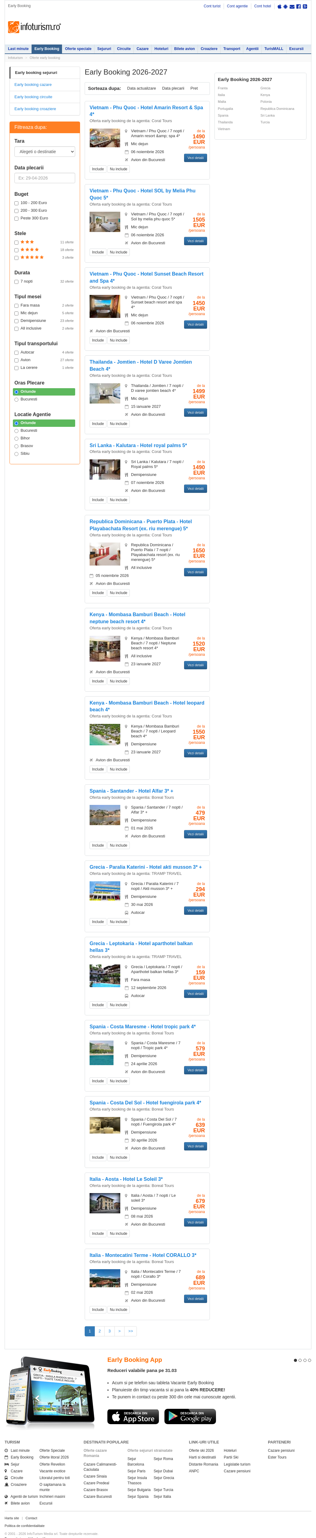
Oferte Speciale (52, 1439)
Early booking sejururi (36, 72)
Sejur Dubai (163, 1460)
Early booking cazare (33, 84)
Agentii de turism (21, 1485)
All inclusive (44, 328)
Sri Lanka (267, 115)
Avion (44, 360)
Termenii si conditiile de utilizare (28, 1527)
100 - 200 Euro (30, 202)
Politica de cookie (18, 1532)
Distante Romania (203, 1453)
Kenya (265, 95)
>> (130, 1331)
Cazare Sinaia (95, 1465)
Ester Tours (277, 1446)
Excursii (296, 49)
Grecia (265, 88)
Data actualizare (141, 88)
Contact (31, 1507)
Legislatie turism (237, 1453)
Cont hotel (262, 6)
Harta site (12, 1507)
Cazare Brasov (96, 1479)
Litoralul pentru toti (55, 1467)
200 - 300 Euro (30, 210)
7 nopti (44, 281)
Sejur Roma (163, 1448)
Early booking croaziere (35, 108)
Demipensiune (44, 320)
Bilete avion (184, 49)
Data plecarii (173, 88)
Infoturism (34, 27)
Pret (194, 88)
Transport (231, 49)
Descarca (133, 1405)
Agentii (252, 49)
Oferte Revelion (52, 1453)
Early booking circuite (33, 97)
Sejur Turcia (163, 1479)
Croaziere (209, 49)
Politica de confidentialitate (24, 1515)
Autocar (44, 352)
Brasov (23, 445)
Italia (221, 95)
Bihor (22, 438)
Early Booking (46, 49)
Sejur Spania (138, 1485)
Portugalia (225, 108)
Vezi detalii (195, 158)
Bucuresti (25, 399)
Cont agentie (237, 6)
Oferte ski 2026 (201, 1439)
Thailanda (225, 122)
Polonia (266, 101)
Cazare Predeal (96, 1472)
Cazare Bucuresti (98, 1485)
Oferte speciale (78, 49)
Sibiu (21, 453)
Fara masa (44, 305)
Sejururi (104, 49)
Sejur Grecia (164, 1467)
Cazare (142, 49)
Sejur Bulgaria (139, 1479)
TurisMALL (273, 49)
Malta (222, 101)
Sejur (12, 1453)
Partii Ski (231, 1446)
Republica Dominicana (277, 108)
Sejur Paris (137, 1460)
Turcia (265, 122)
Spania (223, 115)
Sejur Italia (162, 1485)
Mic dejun (44, 313)
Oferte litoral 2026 (54, 1446)
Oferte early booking (45, 58)
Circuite (124, 49)
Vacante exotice (53, 1460)
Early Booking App (134, 1348)
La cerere (44, 367)
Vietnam (224, 129)
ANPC (194, 1460)
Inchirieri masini (52, 1485)
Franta (223, 88)
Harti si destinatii (202, 1446)
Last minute (18, 49)
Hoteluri (161, 49)
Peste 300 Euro (31, 218)
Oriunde (25, 391)
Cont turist (212, 6)
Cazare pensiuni (237, 1460)
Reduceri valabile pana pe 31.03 (142, 1359)
